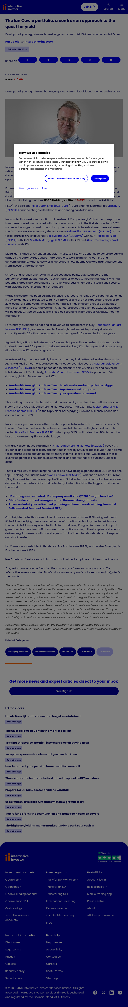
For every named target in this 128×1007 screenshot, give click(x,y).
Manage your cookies (33, 188)
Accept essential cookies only (66, 178)
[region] (64, 171)
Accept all (100, 178)
